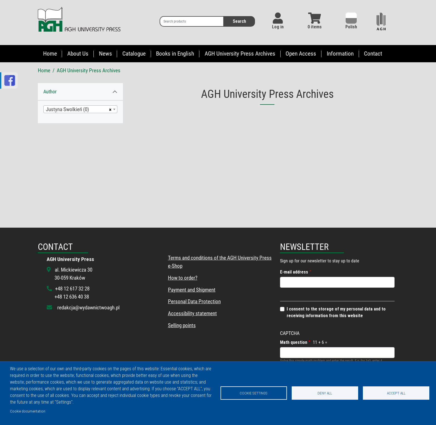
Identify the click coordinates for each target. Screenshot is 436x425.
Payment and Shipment (191, 290)
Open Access (301, 53)
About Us (77, 53)
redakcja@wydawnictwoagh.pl (88, 307)
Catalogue (134, 53)
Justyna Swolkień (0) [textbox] (67, 109)
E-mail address (294, 272)
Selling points (182, 325)
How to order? (182, 278)
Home (50, 53)
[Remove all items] (109, 109)
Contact (373, 53)
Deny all (325, 393)
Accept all (396, 393)
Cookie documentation (27, 411)
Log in (278, 26)
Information (340, 53)
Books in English (175, 53)
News (105, 53)
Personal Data (182, 301)
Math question (293, 342)
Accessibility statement (192, 313)
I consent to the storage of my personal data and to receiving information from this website (336, 312)
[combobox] (80, 109)
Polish (351, 21)
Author (49, 92)
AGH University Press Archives (240, 53)
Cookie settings (253, 393)
